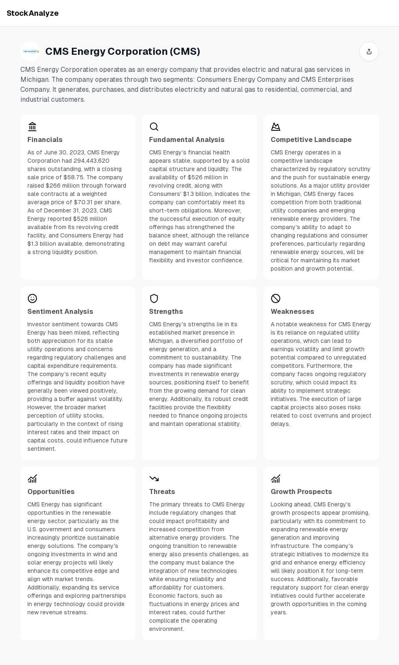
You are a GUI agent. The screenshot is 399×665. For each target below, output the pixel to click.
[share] (369, 51)
